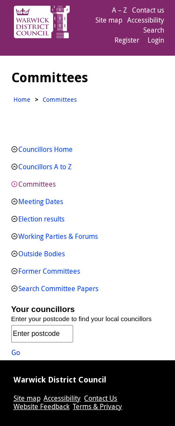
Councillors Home (45, 149)
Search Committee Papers (58, 288)
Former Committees (49, 271)
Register (126, 40)
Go (15, 352)
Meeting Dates (40, 201)
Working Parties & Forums (58, 236)
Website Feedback (41, 406)
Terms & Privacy (97, 406)
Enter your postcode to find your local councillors (81, 318)
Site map (108, 20)
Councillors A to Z (45, 166)
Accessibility (145, 20)
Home (21, 99)
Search (153, 30)
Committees (37, 184)
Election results (41, 219)
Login (156, 40)
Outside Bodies (41, 253)
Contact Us (100, 398)
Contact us (148, 10)
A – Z (119, 10)
